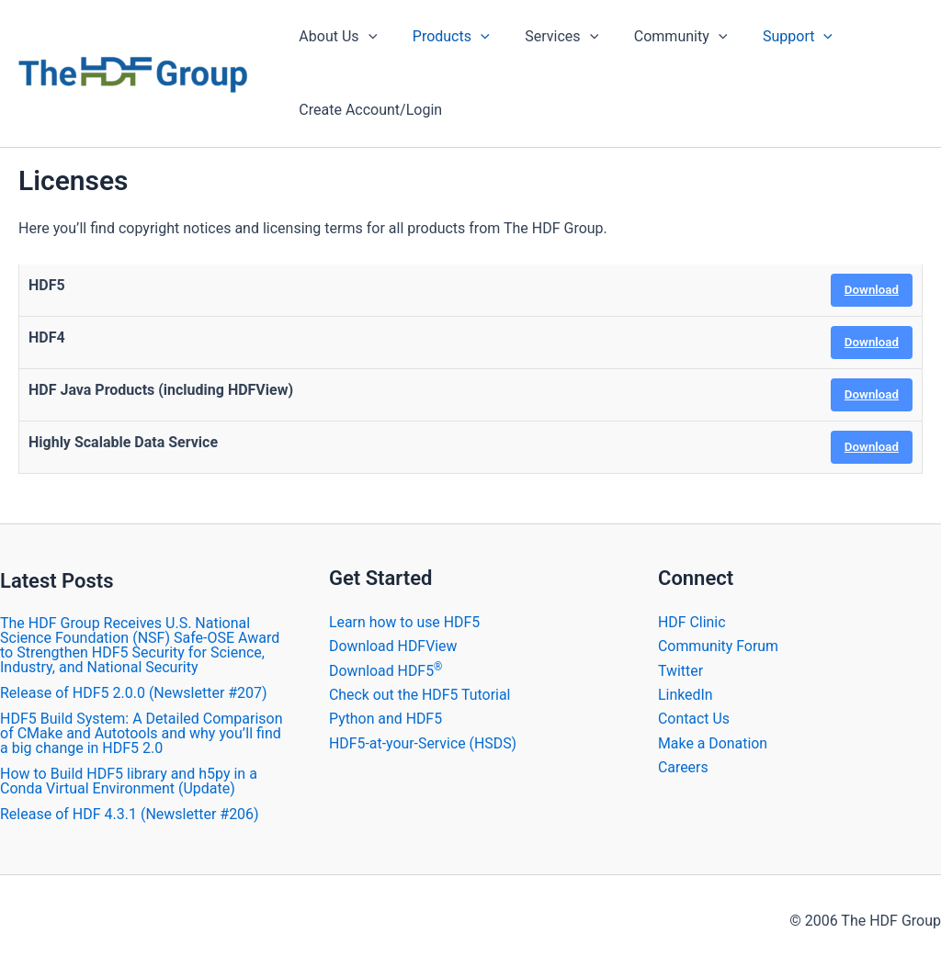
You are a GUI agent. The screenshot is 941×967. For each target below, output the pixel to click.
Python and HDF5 (386, 718)
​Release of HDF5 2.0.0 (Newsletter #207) (133, 693)
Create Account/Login (367, 109)
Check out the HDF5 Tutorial (420, 694)
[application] (365, 36)
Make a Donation (713, 743)
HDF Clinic (692, 622)
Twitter (680, 671)
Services (547, 36)
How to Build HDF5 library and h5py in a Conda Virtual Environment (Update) (128, 781)
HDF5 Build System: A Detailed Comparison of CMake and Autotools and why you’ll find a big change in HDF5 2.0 (141, 733)
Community (660, 36)
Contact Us (694, 718)
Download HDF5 (386, 671)
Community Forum (718, 646)
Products (442, 36)
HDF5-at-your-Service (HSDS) (423, 743)
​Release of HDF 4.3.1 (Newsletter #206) (129, 814)
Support (770, 36)
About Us (335, 36)
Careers (683, 767)
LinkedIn (685, 694)
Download (872, 290)
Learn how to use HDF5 (405, 622)
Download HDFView (394, 646)
